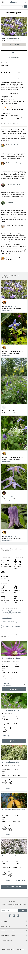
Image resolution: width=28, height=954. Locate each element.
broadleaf (5, 612)
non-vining (9, 107)
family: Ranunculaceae (9, 622)
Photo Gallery (6, 270)
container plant (8, 105)
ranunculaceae (11, 98)
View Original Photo (7, 310)
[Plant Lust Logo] (14, 2)
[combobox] (14, 684)
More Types (21, 270)
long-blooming (7, 626)
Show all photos (14, 44)
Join (23, 910)
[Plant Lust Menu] (2, 2)
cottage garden (16, 105)
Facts (14, 269)
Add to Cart (14, 689)
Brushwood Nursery (11, 306)
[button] (22, 7)
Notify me (14, 52)
